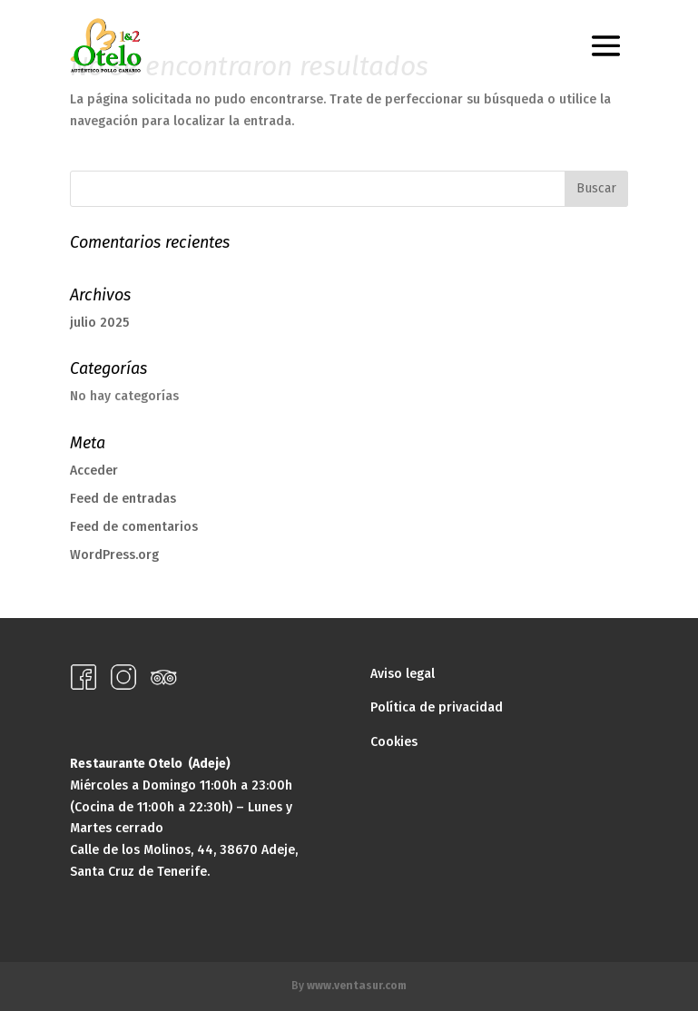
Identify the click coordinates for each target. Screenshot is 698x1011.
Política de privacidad (436, 707)
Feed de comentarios (134, 527)
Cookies (394, 742)
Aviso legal (402, 674)
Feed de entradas (123, 498)
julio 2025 (99, 322)
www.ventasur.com (357, 985)
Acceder (94, 470)
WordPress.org (114, 555)
